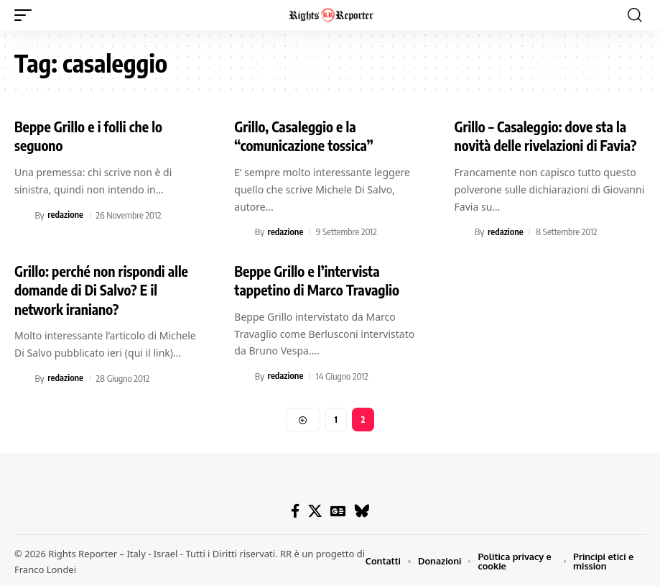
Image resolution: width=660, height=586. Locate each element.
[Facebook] (295, 509)
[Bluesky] (361, 509)
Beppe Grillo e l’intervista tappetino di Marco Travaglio (319, 278)
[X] (315, 509)
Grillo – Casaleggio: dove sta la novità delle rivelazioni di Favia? (548, 135)
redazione (65, 213)
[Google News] (338, 509)
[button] (26, 15)
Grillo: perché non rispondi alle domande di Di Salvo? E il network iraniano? (103, 288)
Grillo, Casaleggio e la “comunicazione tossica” (305, 135)
